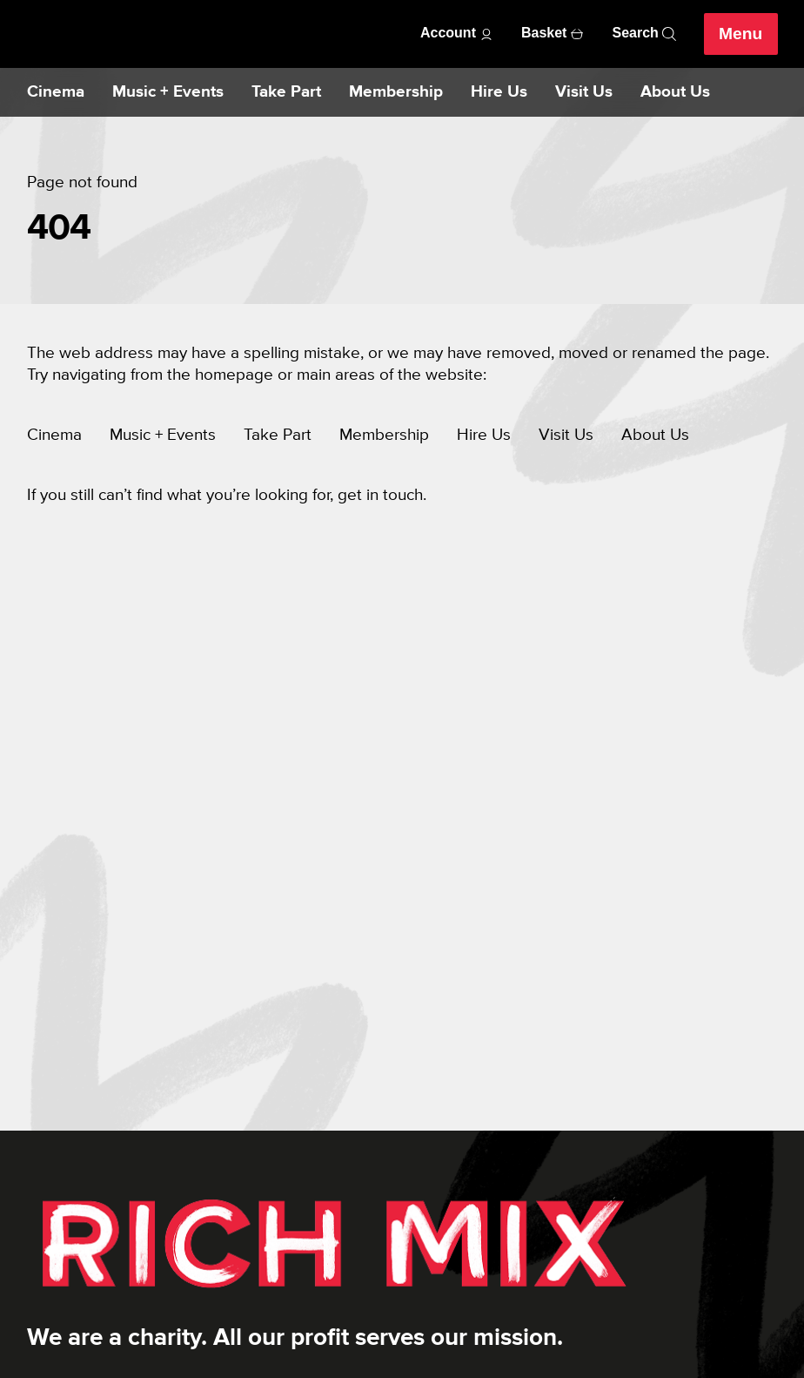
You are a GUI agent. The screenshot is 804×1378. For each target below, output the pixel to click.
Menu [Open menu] (740, 34)
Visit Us (584, 92)
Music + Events (168, 92)
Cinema (55, 92)
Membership (396, 92)
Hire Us (499, 92)
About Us (675, 92)
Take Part (286, 92)
